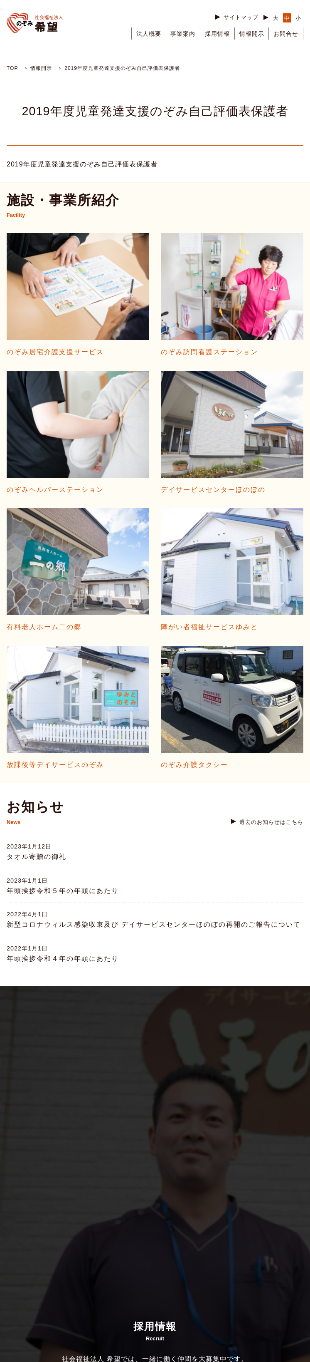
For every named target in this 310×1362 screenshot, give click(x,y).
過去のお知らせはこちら (271, 822)
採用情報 (217, 33)
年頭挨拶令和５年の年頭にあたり (63, 890)
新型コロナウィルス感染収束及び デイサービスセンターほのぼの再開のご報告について (154, 924)
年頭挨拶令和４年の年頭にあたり (63, 958)
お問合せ (285, 33)
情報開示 (251, 33)
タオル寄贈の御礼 (36, 856)
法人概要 (148, 33)
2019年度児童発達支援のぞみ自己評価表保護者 (82, 164)
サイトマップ (241, 17)
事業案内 (182, 33)
